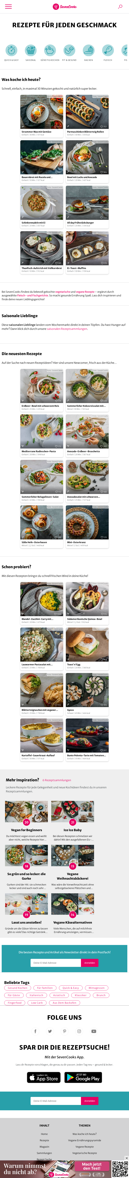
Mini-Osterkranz (76, 542)
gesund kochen (17, 987)
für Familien (45, 987)
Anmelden (89, 963)
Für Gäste (14, 995)
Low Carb (37, 1002)
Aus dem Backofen (64, 1002)
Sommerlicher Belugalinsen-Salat (40, 496)
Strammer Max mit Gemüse (36, 131)
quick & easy (71, 987)
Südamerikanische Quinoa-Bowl (84, 619)
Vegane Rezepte (85, 1146)
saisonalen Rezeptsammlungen (67, 328)
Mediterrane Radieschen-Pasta (39, 451)
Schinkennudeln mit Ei (33, 222)
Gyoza (70, 710)
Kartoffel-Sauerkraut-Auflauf (38, 755)
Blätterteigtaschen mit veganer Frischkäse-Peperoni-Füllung (39, 710)
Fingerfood (15, 1002)
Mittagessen (97, 987)
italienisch (36, 995)
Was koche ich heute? (85, 1134)
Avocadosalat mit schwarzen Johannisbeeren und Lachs (82, 497)
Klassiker (81, 995)
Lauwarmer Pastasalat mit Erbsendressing (36, 664)
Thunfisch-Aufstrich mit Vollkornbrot (42, 268)
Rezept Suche (44, 1159)
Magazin (44, 1146)
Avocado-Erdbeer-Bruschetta (83, 451)
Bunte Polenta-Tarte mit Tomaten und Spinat (85, 755)
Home (44, 1134)
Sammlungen (44, 1153)
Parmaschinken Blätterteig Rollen (85, 131)
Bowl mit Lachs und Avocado (82, 177)
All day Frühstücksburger (80, 222)
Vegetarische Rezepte (84, 1153)
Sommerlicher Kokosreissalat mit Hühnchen (85, 406)
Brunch (101, 995)
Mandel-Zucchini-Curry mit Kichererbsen (36, 619)
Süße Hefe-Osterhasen (34, 542)
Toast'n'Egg (73, 664)
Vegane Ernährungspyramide (84, 1140)
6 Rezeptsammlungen (56, 780)
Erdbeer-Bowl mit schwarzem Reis (40, 406)
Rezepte (44, 1140)
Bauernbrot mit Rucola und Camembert (36, 177)
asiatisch (59, 995)
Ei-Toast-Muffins (76, 268)
